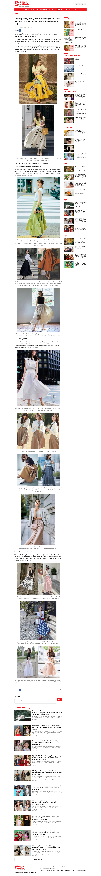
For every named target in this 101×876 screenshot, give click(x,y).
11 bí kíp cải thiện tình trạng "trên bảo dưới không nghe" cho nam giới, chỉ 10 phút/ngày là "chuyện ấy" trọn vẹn (80, 184)
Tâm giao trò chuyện (34, 9)
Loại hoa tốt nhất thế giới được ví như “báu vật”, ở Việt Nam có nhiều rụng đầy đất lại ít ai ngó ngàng (80, 191)
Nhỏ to (69, 9)
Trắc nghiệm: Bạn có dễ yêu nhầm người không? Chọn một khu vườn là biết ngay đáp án (80, 263)
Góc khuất (51, 9)
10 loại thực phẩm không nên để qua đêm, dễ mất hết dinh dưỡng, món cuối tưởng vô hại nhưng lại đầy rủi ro (80, 176)
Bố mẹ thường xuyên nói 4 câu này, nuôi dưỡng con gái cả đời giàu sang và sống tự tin (80, 23)
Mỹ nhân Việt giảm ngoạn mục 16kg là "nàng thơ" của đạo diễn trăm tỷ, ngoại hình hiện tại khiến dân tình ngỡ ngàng (46, 817)
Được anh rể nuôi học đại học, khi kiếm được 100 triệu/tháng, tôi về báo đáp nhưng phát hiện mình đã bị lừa (80, 133)
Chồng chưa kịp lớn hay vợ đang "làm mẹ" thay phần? (80, 74)
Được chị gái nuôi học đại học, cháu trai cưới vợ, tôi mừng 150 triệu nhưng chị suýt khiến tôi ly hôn (80, 96)
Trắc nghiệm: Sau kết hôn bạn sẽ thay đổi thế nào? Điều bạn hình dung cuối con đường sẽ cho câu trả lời (81, 240)
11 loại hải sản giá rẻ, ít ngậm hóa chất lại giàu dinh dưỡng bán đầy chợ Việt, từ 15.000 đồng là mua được (81, 168)
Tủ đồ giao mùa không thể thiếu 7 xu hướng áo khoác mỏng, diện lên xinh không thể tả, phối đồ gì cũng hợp (47, 772)
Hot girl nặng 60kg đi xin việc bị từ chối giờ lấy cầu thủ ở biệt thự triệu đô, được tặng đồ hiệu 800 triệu (47, 727)
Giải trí (65, 9)
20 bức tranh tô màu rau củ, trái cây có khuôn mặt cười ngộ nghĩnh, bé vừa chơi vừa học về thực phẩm (80, 39)
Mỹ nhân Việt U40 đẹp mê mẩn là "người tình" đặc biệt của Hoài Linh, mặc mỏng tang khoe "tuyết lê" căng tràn (46, 832)
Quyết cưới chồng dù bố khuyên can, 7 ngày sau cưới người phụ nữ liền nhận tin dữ (80, 140)
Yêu (61, 9)
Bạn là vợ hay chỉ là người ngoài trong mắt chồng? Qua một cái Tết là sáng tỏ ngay (80, 103)
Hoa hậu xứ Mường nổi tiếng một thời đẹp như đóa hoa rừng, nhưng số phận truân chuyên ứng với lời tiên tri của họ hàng (47, 712)
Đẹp (59, 9)
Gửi (59, 699)
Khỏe (56, 9)
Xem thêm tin (38, 859)
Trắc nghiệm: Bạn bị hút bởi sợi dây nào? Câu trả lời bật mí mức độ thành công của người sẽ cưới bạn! (81, 256)
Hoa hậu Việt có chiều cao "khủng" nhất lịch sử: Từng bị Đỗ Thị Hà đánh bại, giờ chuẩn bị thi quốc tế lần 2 (46, 787)
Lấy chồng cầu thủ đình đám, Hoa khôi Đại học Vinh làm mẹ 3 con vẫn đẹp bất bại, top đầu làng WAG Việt (46, 742)
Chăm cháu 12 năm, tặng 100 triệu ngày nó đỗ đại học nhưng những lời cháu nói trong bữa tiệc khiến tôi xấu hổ (81, 112)
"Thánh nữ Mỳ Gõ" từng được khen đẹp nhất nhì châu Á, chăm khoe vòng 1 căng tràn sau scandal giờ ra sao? (46, 802)
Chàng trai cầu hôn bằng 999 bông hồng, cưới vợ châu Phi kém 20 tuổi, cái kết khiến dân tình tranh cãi (80, 248)
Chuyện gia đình (43, 9)
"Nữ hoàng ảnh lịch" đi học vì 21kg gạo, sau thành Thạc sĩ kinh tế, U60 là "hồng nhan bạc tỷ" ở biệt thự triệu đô (46, 847)
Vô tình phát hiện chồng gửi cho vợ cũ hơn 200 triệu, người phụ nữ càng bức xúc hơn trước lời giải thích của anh (80, 156)
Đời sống (27, 9)
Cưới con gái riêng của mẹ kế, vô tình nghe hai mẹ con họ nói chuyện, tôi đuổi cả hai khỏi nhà (80, 119)
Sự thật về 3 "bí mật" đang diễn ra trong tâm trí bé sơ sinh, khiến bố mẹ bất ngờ (80, 46)
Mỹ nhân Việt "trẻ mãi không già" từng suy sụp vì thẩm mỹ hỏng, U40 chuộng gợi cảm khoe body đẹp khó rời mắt (46, 757)
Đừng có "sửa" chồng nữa (80, 65)
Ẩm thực (74, 9)
